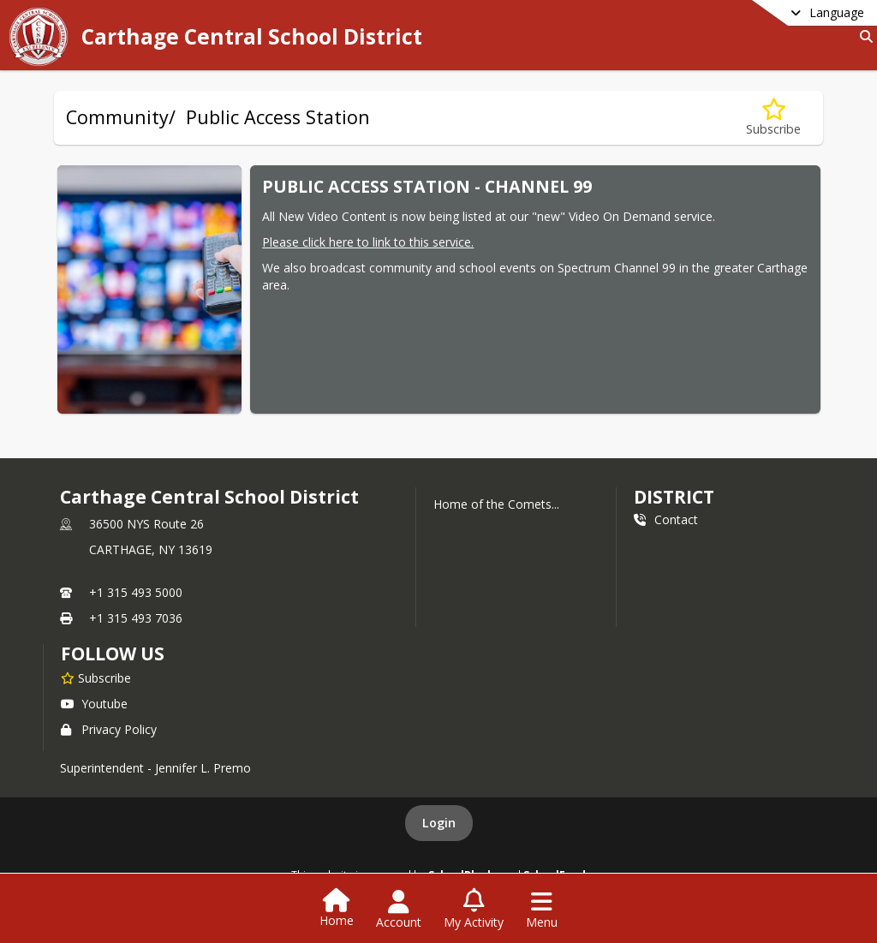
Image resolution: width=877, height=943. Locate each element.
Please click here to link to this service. (368, 242)
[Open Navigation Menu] (542, 909)
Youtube (94, 703)
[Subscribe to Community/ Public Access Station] (773, 117)
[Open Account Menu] (398, 909)
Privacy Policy (109, 729)
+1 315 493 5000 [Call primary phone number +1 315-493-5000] (135, 592)
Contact (666, 519)
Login (439, 823)
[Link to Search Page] (863, 36)
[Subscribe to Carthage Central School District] (96, 677)
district (674, 497)
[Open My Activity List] (474, 909)
